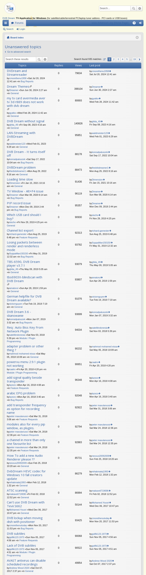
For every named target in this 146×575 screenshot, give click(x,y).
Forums (19, 22)
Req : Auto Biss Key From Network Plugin (25, 329)
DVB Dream (8, 18)
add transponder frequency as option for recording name (26, 409)
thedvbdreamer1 (17, 171)
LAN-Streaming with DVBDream (21, 135)
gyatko (12, 113)
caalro (12, 369)
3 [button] (118, 59)
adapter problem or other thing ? (25, 348)
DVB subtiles (16, 534)
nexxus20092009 (18, 463)
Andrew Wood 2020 (19, 568)
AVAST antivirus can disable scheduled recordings (26, 562)
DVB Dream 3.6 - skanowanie (19, 314)
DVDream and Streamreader (17, 73)
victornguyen (15, 304)
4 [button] (122, 59)
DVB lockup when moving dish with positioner (25, 520)
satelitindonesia (17, 335)
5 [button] (127, 59)
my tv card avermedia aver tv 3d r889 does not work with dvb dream (26, 102)
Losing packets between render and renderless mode (24, 246)
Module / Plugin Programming (22, 372)
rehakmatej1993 (17, 482)
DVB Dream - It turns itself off (26, 154)
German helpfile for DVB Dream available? (24, 298)
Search (133, 8)
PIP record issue (19, 203)
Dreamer (13, 90)
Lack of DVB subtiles (21, 545)
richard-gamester (18, 234)
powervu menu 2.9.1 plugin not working (26, 364)
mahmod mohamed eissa (22, 353)
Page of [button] (104, 59)
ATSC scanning (17, 490)
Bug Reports (27, 81)
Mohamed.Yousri (17, 509)
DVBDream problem (21, 167)
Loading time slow (20, 179)
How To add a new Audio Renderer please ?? (25, 457)
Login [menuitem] (141, 23)
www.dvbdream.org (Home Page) (110, 22)
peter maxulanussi (18, 416)
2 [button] (113, 59)
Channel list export (20, 230)
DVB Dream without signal (25, 121)
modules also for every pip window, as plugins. (26, 426)
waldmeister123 (17, 143)
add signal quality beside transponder (24, 379)
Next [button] (139, 59)
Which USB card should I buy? (24, 217)
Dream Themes (18, 86)
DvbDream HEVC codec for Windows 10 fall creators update (26, 475)
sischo (12, 222)
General (15, 93)
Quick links (6, 23)
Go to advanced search (19, 51)
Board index (17, 37)
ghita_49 (13, 125)
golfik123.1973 (16, 537)
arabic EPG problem (21, 393)
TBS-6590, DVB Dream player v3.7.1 (23, 263)
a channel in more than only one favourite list (26, 442)
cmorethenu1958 (18, 78)
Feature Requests (29, 237)
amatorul (13, 288)
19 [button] (134, 59)
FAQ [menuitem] (135, 23)
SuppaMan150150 (18, 253)
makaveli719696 (17, 494)
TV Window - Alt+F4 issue (25, 191)
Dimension (14, 183)
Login (22, 29)
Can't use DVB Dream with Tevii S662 (26, 504)
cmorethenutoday (18, 525)
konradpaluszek (17, 159)
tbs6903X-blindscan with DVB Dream (24, 279)
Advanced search (139, 8)
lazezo (12, 385)
